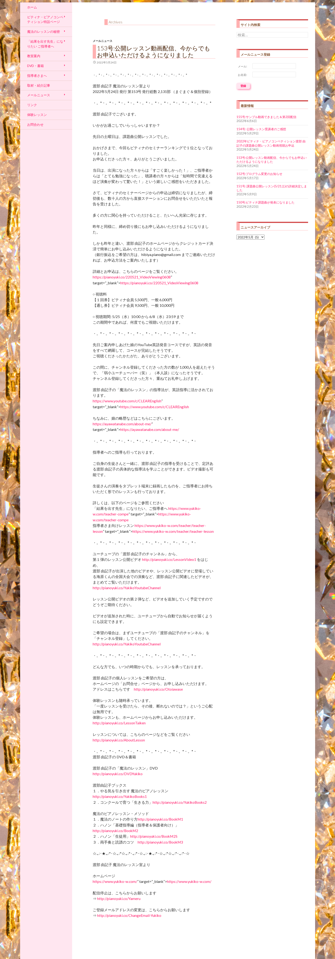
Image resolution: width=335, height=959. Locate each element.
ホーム (32, 7)
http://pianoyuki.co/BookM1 (160, 819)
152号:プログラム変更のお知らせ (259, 174)
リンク (32, 105)
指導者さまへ (37, 76)
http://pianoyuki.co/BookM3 (160, 842)
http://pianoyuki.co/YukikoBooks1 (120, 796)
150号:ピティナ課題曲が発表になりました (265, 202)
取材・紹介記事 (38, 85)
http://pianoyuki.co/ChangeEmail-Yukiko (129, 915)
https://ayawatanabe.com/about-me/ (122, 424)
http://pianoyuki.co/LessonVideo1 (169, 559)
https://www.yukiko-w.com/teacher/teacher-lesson (173, 531)
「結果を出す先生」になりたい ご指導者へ (45, 43)
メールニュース (102, 40)
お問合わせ (35, 124)
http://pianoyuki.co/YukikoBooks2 (180, 802)
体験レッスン (37, 115)
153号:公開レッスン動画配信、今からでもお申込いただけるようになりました (153, 51)
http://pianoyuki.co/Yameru (118, 898)
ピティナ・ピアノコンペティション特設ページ (45, 19)
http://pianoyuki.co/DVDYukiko (118, 774)
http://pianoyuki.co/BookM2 (115, 831)
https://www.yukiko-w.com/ (115, 881)
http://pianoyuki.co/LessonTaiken (119, 723)
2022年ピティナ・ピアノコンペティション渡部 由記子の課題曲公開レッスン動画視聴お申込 (271, 143)
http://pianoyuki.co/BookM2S (153, 836)
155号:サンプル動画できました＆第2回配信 (266, 117)
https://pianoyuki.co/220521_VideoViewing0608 (132, 277)
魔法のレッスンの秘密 (43, 31)
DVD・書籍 (35, 66)
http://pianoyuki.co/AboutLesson (119, 740)
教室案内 (33, 56)
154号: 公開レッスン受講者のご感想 (261, 129)
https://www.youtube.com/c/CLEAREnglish (127, 401)
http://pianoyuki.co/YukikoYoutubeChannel (127, 588)
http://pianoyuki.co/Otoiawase (158, 689)
